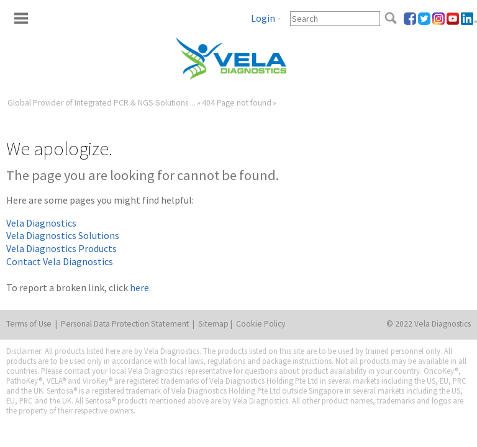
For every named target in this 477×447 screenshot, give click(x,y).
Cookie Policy (260, 323)
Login (263, 18)
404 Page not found (236, 102)
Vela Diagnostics (41, 223)
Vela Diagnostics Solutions (62, 235)
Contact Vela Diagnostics (59, 261)
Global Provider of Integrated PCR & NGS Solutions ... (101, 102)
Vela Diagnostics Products (61, 248)
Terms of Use (29, 323)
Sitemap (213, 323)
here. (140, 287)
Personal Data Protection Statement (125, 323)
